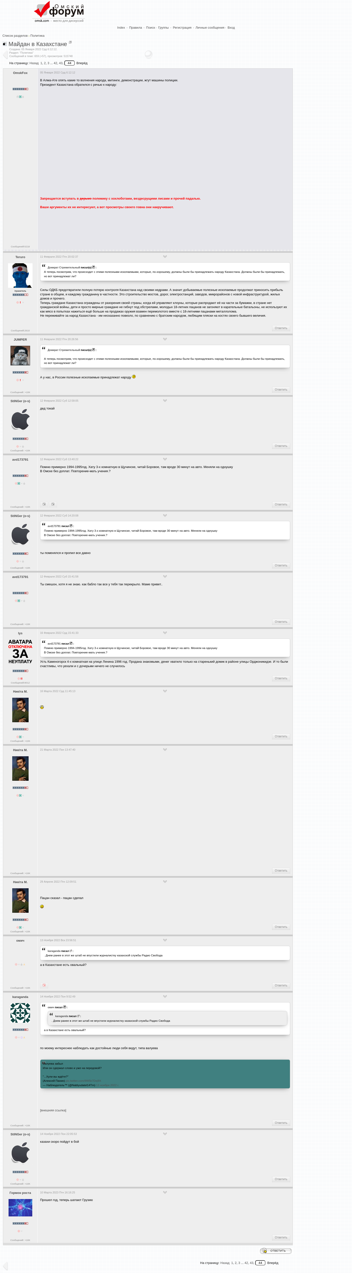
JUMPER (20, 339)
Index (121, 27)
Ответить (281, 328)
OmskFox (20, 73)
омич (20, 940)
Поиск (150, 27)
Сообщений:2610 (20, 330)
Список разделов (15, 35)
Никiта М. (20, 691)
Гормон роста (20, 1193)
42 (55, 63)
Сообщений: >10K (20, 392)
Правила (135, 27)
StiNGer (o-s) (20, 401)
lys (20, 633)
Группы (163, 27)
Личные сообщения (210, 27)
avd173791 (20, 459)
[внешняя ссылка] (53, 1110)
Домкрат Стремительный (64, 267)
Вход (231, 27)
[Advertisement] (129, 227)
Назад (34, 63)
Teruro (20, 257)
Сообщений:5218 (20, 246)
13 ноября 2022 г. (107, 1085)
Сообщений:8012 (20, 682)
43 (60, 63)
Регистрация (182, 27)
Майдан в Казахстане (38, 44)
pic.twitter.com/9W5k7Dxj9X (83, 1080)
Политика (37, 35)
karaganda (54, 950)
